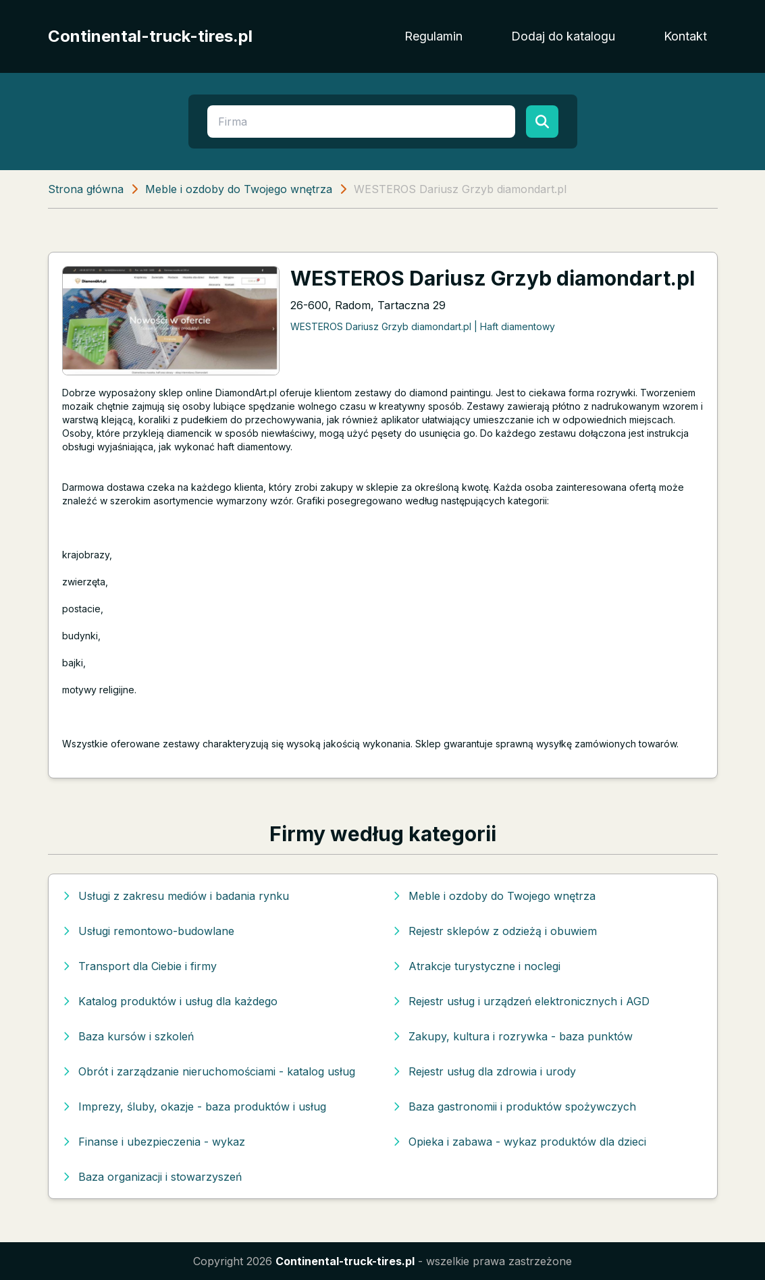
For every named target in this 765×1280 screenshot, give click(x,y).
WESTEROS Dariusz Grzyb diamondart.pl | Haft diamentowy (422, 326)
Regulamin (433, 36)
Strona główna (86, 189)
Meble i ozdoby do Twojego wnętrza (238, 189)
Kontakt (685, 36)
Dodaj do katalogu (563, 36)
